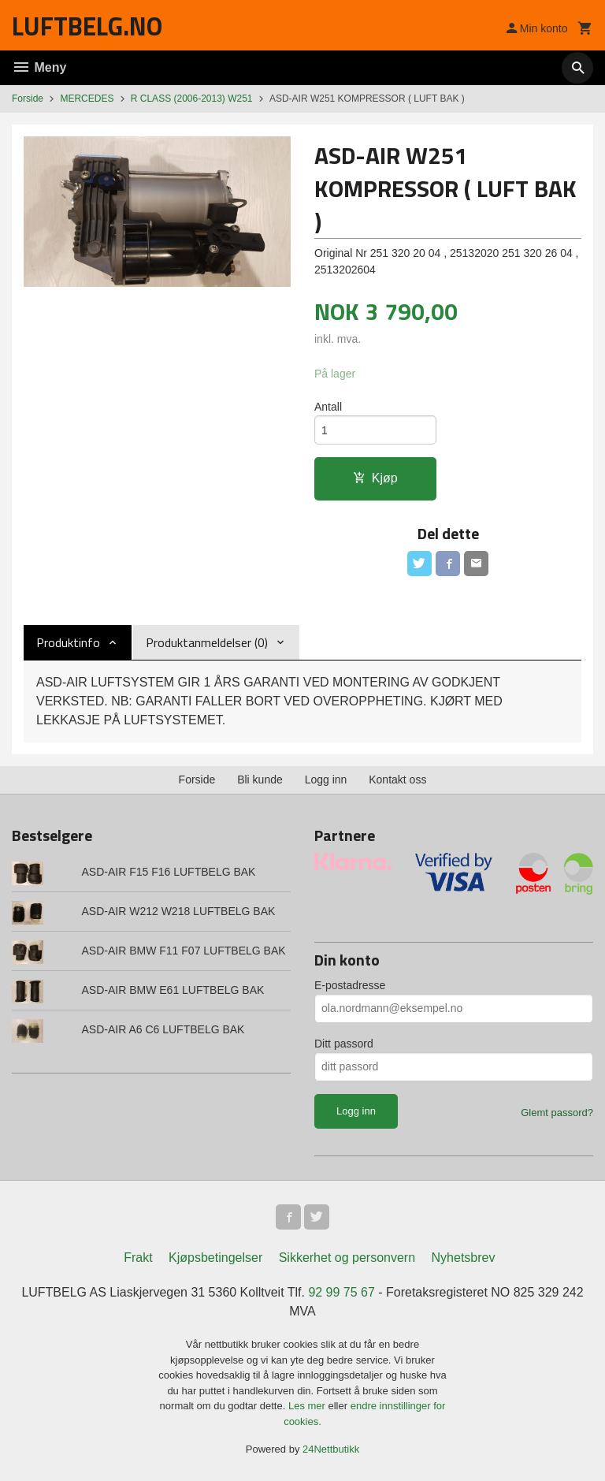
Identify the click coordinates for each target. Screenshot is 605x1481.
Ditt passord (343, 1043)
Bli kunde (260, 779)
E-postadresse (349, 985)
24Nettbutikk (330, 1450)
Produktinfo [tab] (68, 642)
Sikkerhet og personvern (347, 1258)
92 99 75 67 (341, 1293)
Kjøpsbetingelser (215, 1258)
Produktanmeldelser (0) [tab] (207, 642)
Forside (27, 98)
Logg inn (326, 779)
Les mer (308, 1406)
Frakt (138, 1258)
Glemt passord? (557, 1112)
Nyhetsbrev (464, 1258)
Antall (328, 406)
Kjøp (375, 478)
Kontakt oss (397, 779)
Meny (39, 67)
